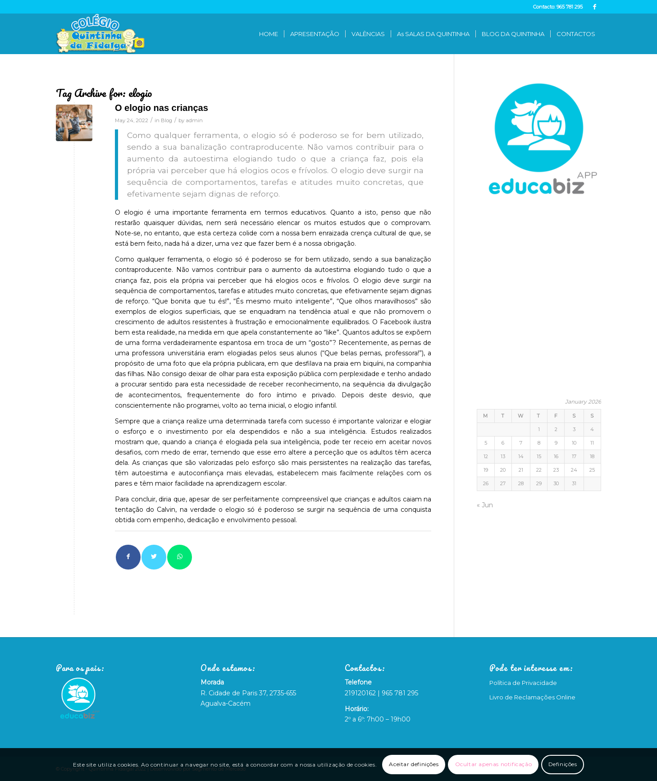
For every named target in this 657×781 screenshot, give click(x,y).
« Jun (485, 505)
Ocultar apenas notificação (493, 764)
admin (194, 120)
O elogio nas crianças (161, 108)
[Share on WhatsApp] (179, 557)
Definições (562, 764)
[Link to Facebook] (594, 7)
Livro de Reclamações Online (532, 697)
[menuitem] (268, 34)
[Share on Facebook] (128, 557)
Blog (166, 120)
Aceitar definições (413, 764)
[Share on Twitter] (153, 557)
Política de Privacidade (523, 682)
